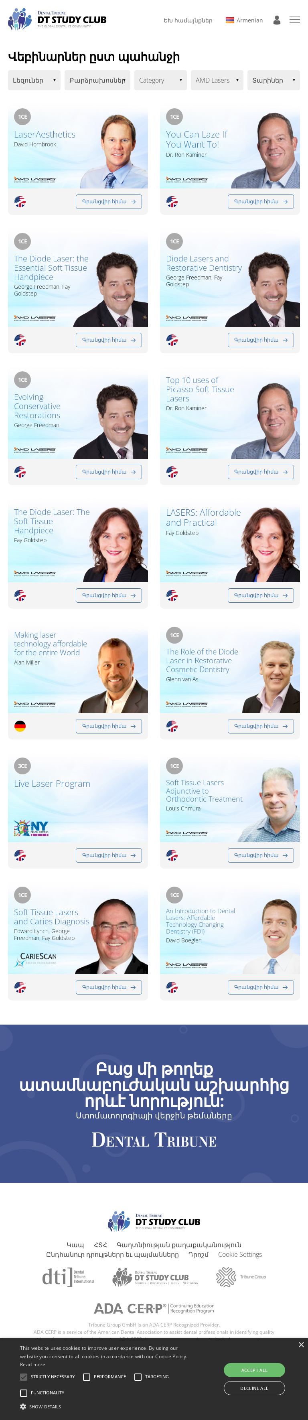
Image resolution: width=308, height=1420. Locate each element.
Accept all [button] (254, 1370)
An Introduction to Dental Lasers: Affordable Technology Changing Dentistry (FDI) (200, 921)
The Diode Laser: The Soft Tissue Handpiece (52, 521)
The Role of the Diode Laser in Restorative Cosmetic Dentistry (202, 661)
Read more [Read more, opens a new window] (33, 1364)
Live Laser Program (52, 783)
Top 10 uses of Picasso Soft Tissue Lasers (200, 389)
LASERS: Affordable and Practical (203, 517)
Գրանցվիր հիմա (104, 201)
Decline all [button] (254, 1388)
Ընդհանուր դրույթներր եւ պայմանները (112, 1254)
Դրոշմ (198, 1254)
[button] (53, 1377)
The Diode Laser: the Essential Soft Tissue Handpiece (51, 268)
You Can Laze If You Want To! (196, 139)
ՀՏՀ (100, 1244)
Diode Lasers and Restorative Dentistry (204, 263)
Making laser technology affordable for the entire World (50, 644)
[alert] (154, 1379)
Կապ (75, 1244)
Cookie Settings (240, 1254)
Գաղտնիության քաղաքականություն (179, 1244)
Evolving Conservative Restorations (37, 406)
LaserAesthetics (44, 134)
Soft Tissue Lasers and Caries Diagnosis (51, 917)
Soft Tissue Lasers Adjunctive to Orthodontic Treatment (204, 790)
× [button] (301, 1345)
